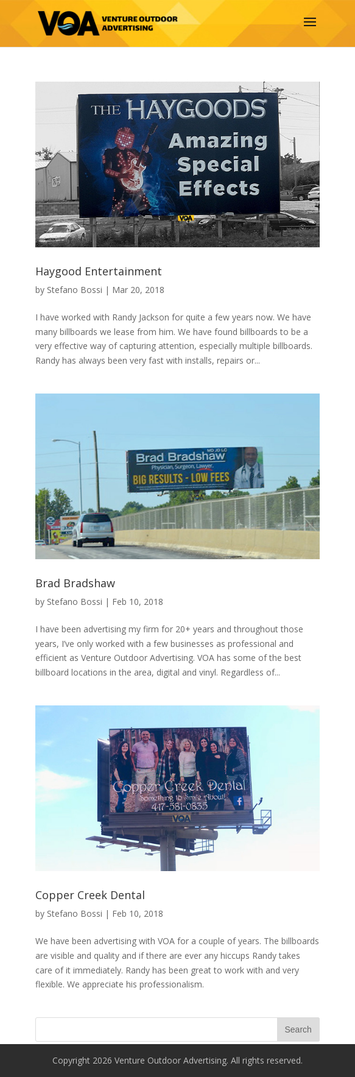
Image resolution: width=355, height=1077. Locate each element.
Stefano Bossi (74, 289)
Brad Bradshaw (75, 583)
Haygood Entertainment (98, 271)
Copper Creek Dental (90, 895)
